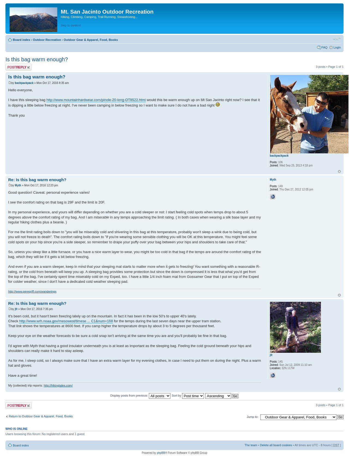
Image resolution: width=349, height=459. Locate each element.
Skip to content (71, 25)
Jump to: (252, 416)
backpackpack (24, 82)
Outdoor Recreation (47, 39)
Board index (21, 39)
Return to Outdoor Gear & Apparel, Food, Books (41, 416)
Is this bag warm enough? (36, 59)
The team (251, 445)
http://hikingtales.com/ (58, 385)
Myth (18, 185)
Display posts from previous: (140, 395)
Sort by (188, 395)
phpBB (161, 452)
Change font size (337, 38)
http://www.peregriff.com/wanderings (32, 291)
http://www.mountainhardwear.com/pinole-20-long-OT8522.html (96, 100)
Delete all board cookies (276, 445)
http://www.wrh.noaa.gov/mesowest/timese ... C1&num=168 (66, 321)
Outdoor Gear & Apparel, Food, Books (91, 39)
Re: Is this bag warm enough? (37, 179)
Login (337, 47)
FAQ (324, 47)
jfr (16, 309)
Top (339, 171)
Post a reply (18, 67)
